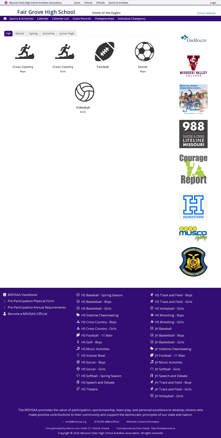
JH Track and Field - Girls (173, 389)
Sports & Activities (21, 18)
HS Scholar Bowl (93, 355)
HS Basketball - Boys (96, 301)
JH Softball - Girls (167, 369)
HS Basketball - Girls (96, 308)
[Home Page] (77, 2)
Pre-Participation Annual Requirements (37, 307)
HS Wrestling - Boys (169, 315)
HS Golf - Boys (91, 342)
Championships (104, 18)
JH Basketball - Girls (169, 342)
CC (89, 428)
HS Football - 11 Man (96, 335)
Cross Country (23, 57)
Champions (131, 18)
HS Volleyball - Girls (169, 308)
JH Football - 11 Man (170, 355)
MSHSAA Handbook (22, 295)
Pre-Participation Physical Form (31, 301)
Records (82, 18)
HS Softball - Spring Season (101, 376)
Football (104, 55)
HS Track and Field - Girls (173, 301)
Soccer (143, 57)
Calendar (43, 18)
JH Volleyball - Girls (169, 396)
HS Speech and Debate (98, 382)
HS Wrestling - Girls (169, 322)
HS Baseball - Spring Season (101, 295)
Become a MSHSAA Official (27, 314)
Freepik (105, 428)
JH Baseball (163, 328)
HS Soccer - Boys (93, 362)
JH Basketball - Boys (169, 335)
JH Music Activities (168, 362)
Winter (19, 33)
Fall (8, 33)
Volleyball (83, 98)
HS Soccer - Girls (93, 369)
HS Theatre (89, 389)
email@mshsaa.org (75, 421)
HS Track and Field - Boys (173, 295)
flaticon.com (72, 428)
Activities (49, 33)
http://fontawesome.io (163, 428)
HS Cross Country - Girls (98, 328)
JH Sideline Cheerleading (173, 349)
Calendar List (60, 18)
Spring (33, 33)
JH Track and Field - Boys (173, 382)
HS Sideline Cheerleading (100, 315)
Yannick (96, 428)
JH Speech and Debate (171, 376)
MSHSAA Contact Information (143, 421)
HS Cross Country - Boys (98, 322)
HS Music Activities (95, 349)
